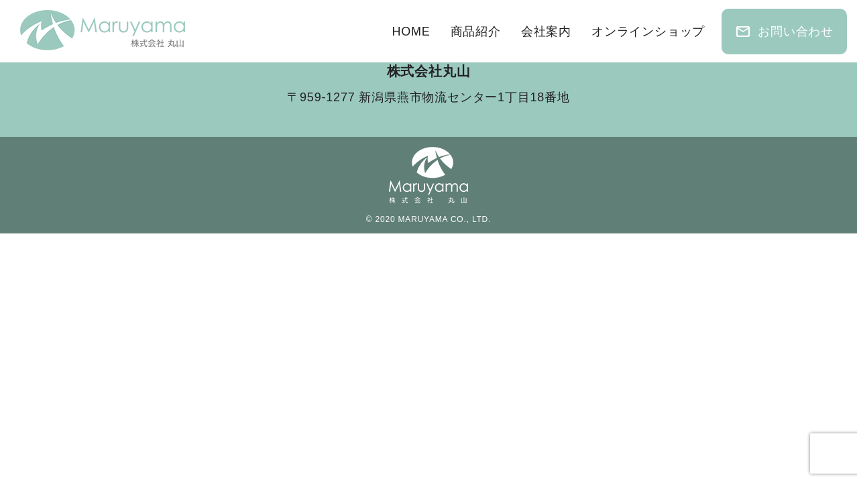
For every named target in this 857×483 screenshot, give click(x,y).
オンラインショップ (648, 31)
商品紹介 (476, 31)
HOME (411, 31)
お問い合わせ (784, 31)
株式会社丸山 (429, 71)
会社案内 (546, 31)
